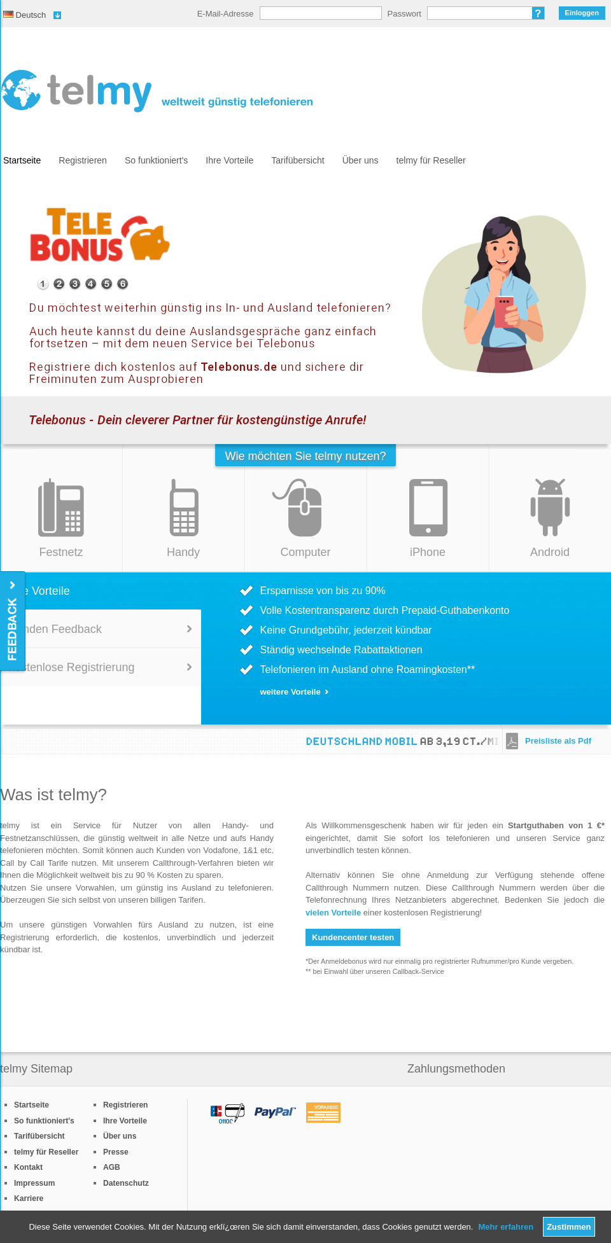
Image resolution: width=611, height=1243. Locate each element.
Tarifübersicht (297, 160)
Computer (305, 552)
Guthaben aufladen (462, 331)
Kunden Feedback (55, 629)
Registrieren (83, 160)
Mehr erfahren (505, 1227)
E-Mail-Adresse (225, 13)
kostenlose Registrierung (71, 667)
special (43, 284)
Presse (116, 1152)
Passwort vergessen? (538, 13)
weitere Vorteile (290, 692)
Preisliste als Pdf (558, 741)
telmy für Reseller (431, 160)
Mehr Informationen (344, 331)
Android (550, 552)
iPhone (428, 552)
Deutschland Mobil (367, 741)
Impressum (34, 1183)
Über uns (360, 160)
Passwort (404, 13)
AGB (111, 1167)
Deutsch (24, 15)
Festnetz (61, 552)
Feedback (13, 621)
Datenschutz (126, 1183)
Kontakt (28, 1167)
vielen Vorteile (333, 912)
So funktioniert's (156, 160)
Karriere (28, 1198)
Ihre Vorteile (229, 160)
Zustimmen (569, 1227)
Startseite (22, 160)
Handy (183, 552)
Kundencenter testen (353, 937)
